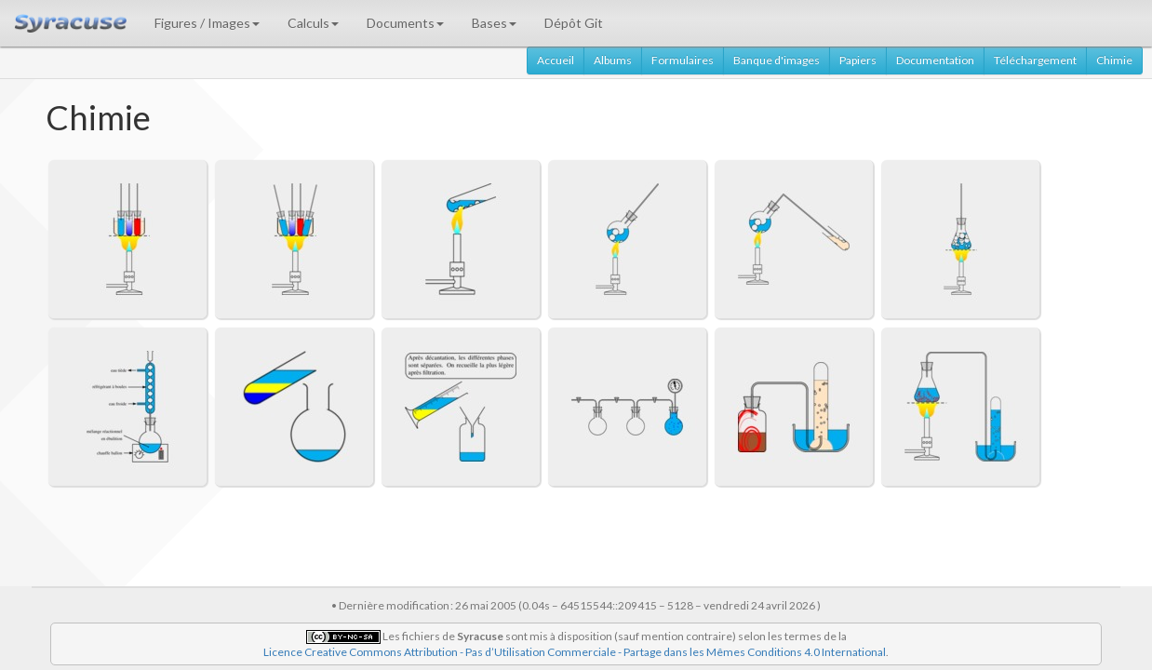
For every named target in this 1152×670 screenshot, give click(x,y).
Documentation (935, 60)
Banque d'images (776, 60)
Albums (613, 60)
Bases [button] (494, 23)
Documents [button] (405, 23)
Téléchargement (1035, 60)
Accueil (555, 60)
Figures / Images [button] (207, 23)
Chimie (1114, 60)
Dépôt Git (573, 23)
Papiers (858, 60)
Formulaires (682, 60)
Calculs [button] (313, 23)
